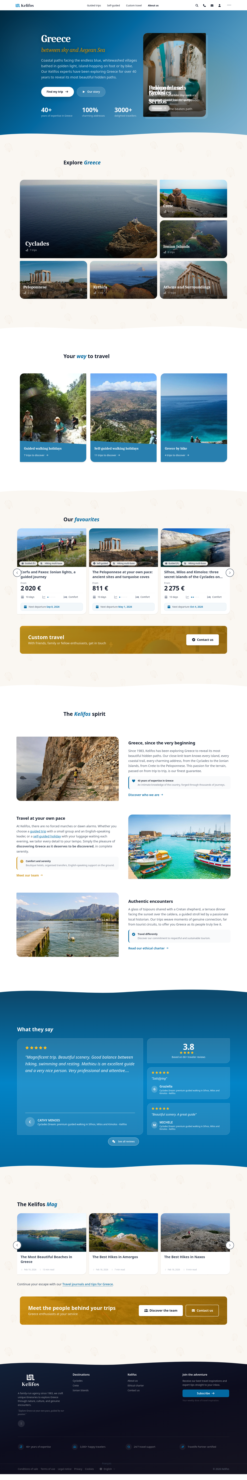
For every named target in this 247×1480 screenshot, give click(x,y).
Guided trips (94, 5)
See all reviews (123, 1147)
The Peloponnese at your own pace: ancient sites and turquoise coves (122, 574)
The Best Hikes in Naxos (184, 1262)
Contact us (202, 640)
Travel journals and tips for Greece (87, 1290)
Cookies (89, 1474)
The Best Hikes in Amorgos (115, 1262)
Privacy (78, 1474)
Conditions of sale (28, 1474)
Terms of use (48, 1474)
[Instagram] (21, 1429)
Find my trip (58, 92)
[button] (212, 5)
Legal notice (64, 1474)
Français (106, 1469)
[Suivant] (230, 573)
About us (153, 5)
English (107, 1474)
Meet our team (29, 878)
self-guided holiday (47, 839)
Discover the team (160, 1316)
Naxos (156, 92)
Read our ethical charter (148, 953)
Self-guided (113, 5)
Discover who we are (145, 796)
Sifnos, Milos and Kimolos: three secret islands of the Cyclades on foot (192, 577)
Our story (91, 92)
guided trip (38, 834)
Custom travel (134, 5)
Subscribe (206, 1399)
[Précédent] (17, 573)
